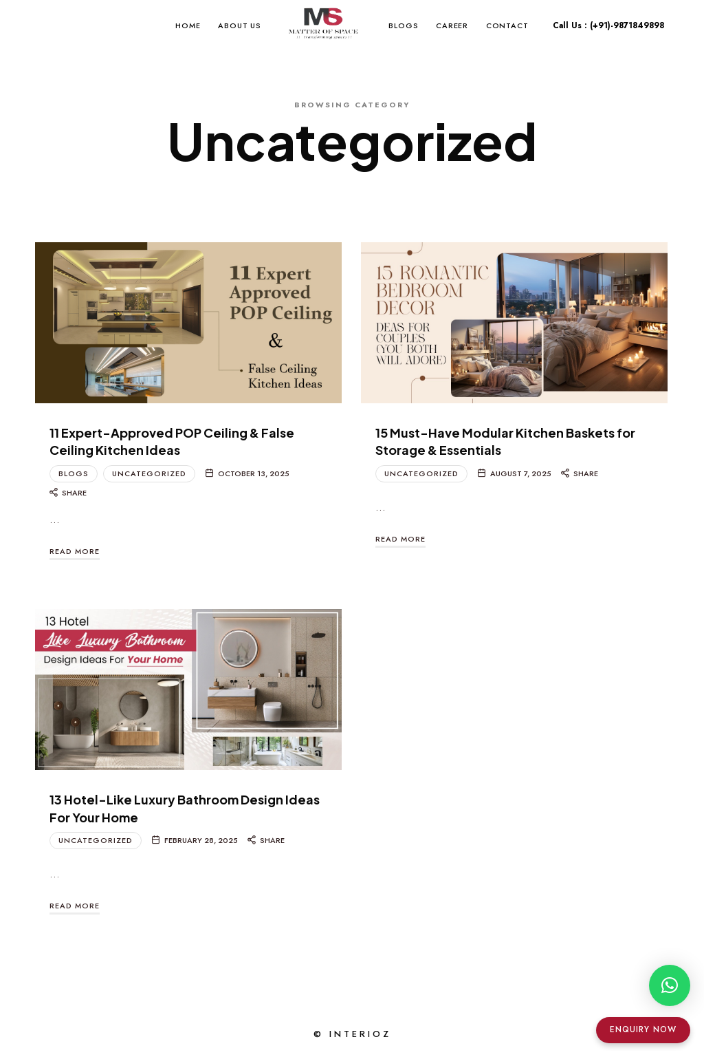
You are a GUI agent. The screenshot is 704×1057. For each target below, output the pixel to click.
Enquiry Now (643, 1029)
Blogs (73, 473)
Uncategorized (149, 473)
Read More (75, 551)
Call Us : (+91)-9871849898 (608, 25)
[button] (669, 985)
